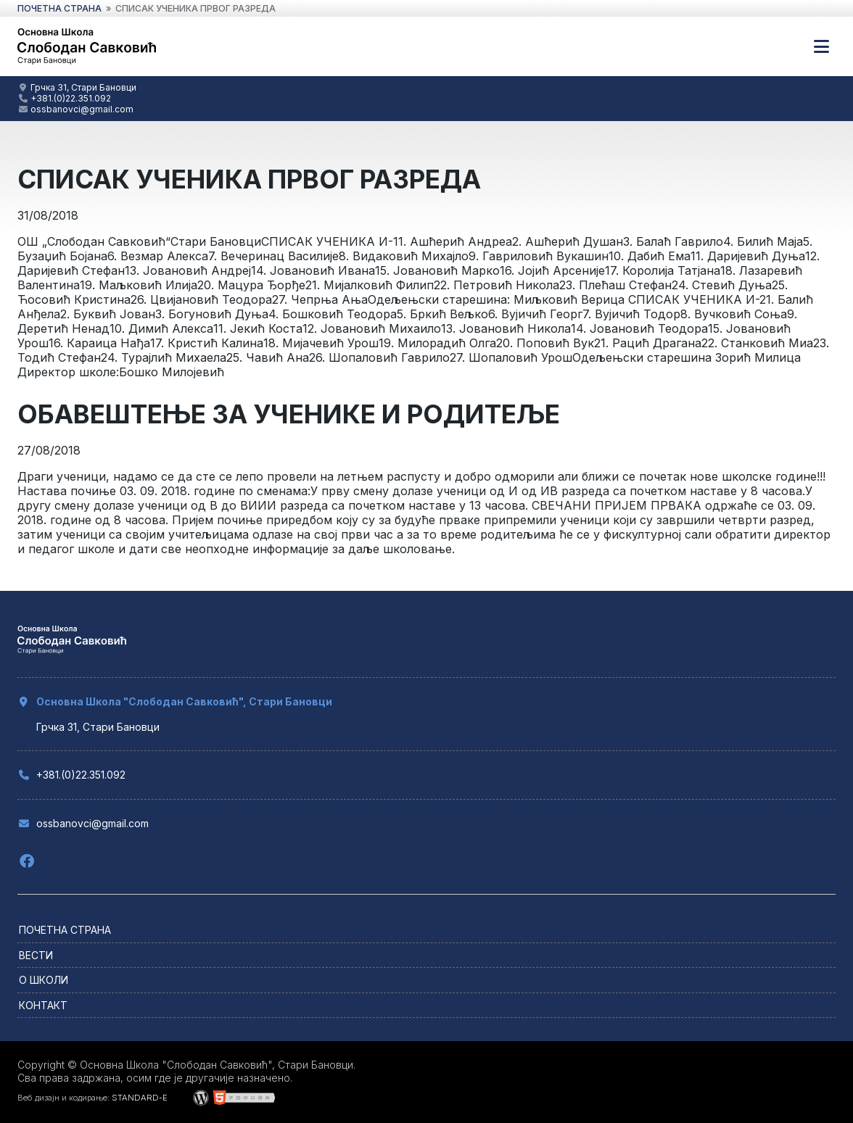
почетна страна (59, 8)
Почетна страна (65, 930)
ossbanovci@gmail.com (81, 109)
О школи (43, 980)
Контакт (43, 1005)
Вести (36, 955)
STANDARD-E (140, 1098)
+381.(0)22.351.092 (70, 98)
